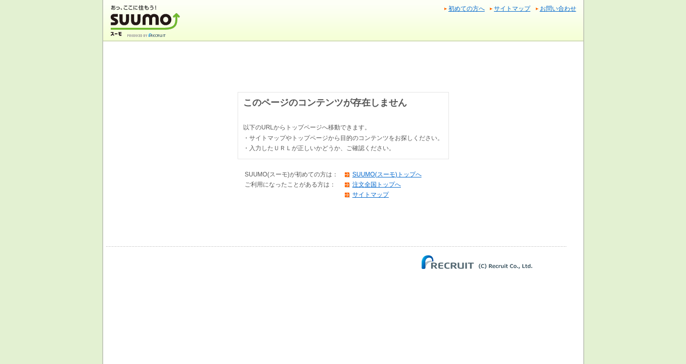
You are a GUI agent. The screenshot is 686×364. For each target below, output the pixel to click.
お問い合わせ (558, 8)
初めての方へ (466, 8)
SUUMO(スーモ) (146, 25)
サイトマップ (512, 8)
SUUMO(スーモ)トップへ (387, 174)
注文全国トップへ (376, 184)
